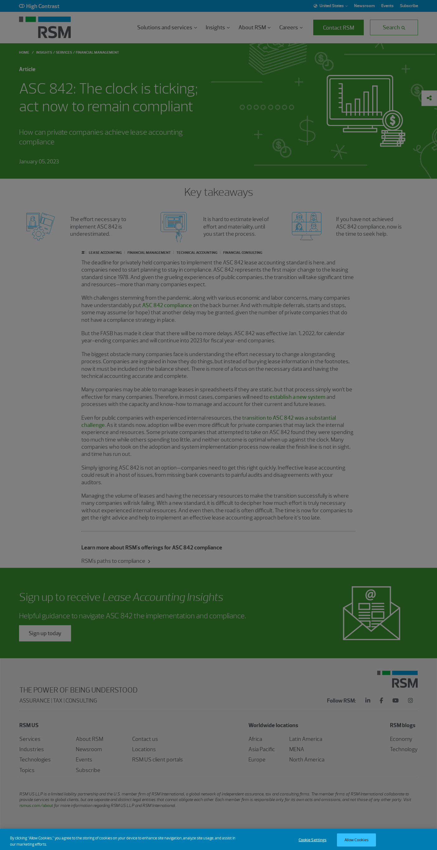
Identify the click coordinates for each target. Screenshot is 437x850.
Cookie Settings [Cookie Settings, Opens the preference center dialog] (313, 843)
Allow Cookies (356, 843)
